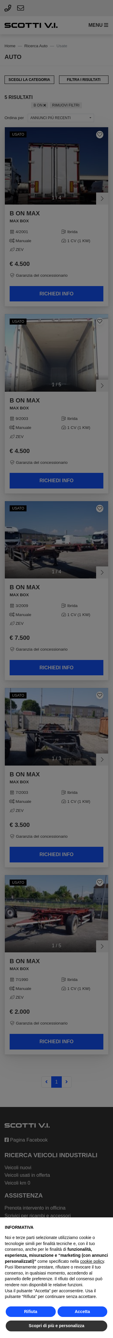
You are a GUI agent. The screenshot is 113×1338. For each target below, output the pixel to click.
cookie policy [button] (92, 1261)
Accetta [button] (82, 1311)
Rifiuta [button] (30, 1311)
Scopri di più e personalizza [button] (56, 1325)
